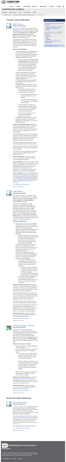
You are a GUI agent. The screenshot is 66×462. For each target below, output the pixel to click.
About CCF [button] (52, 6)
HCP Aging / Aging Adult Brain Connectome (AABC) (23, 14)
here (30, 219)
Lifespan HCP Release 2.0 (19, 329)
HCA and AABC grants (22, 180)
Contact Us (20, 458)
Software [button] (18, 6)
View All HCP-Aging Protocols (51, 45)
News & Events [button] (43, 6)
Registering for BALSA (18, 126)
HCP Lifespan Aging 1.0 (21, 402)
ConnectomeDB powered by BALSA (26, 223)
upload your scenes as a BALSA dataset (28, 177)
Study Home (4, 12)
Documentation (27, 12)
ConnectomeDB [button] (26, 6)
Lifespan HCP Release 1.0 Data (20, 406)
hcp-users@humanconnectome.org (27, 170)
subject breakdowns (19, 45)
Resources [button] (35, 6)
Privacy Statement (6, 458)
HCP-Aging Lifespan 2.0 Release (23, 325)
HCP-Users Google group (19, 164)
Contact (34, 12)
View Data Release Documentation (21, 184)
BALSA (30, 57)
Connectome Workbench (20, 176)
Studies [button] (12, 6)
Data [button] (20, 12)
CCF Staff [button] (59, 6)
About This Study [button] (13, 12)
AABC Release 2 (18, 24)
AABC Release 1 (18, 191)
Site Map (14, 458)
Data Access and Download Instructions (24, 378)
